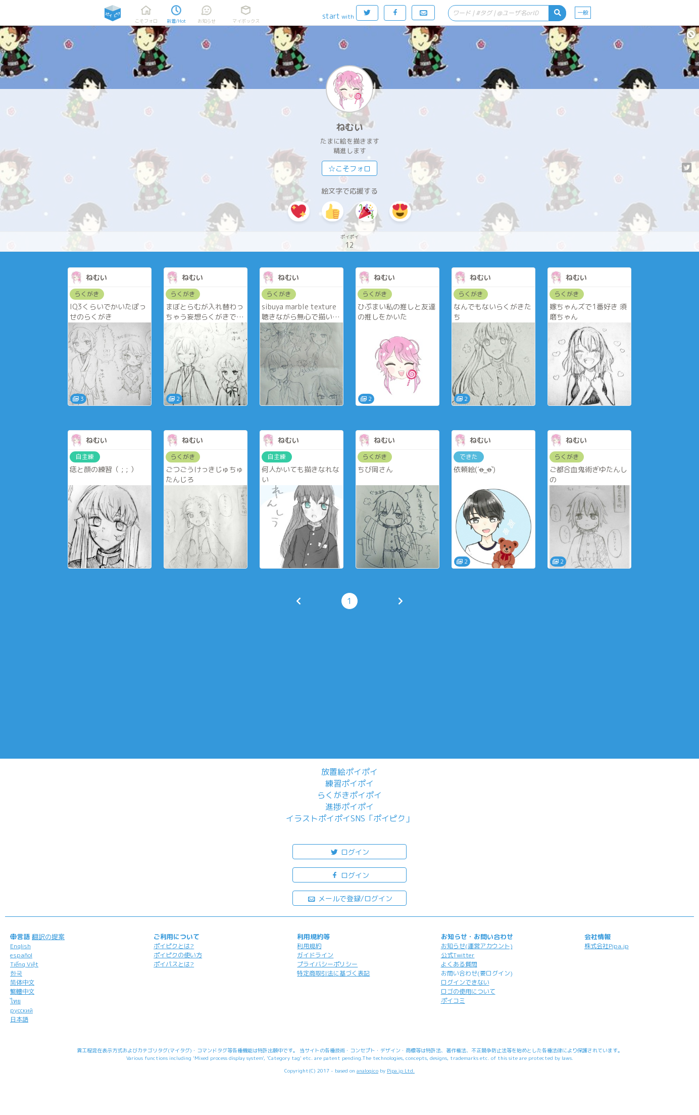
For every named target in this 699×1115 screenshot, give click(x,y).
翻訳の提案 (48, 936)
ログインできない (465, 982)
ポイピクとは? (174, 946)
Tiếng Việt (24, 964)
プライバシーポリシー (327, 964)
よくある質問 (459, 964)
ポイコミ (453, 1000)
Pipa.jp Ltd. (401, 1070)
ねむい (349, 127)
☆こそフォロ (349, 168)
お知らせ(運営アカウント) (477, 946)
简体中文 (22, 982)
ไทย (15, 1001)
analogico (367, 1070)
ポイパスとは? (174, 964)
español (21, 955)
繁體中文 (22, 991)
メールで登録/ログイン (349, 898)
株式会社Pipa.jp (606, 946)
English (20, 946)
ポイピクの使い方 (178, 955)
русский (21, 1010)
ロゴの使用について (468, 991)
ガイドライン (315, 955)
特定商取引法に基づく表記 (333, 973)
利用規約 (309, 946)
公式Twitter (458, 955)
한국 (16, 973)
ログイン (349, 851)
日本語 (19, 1019)
